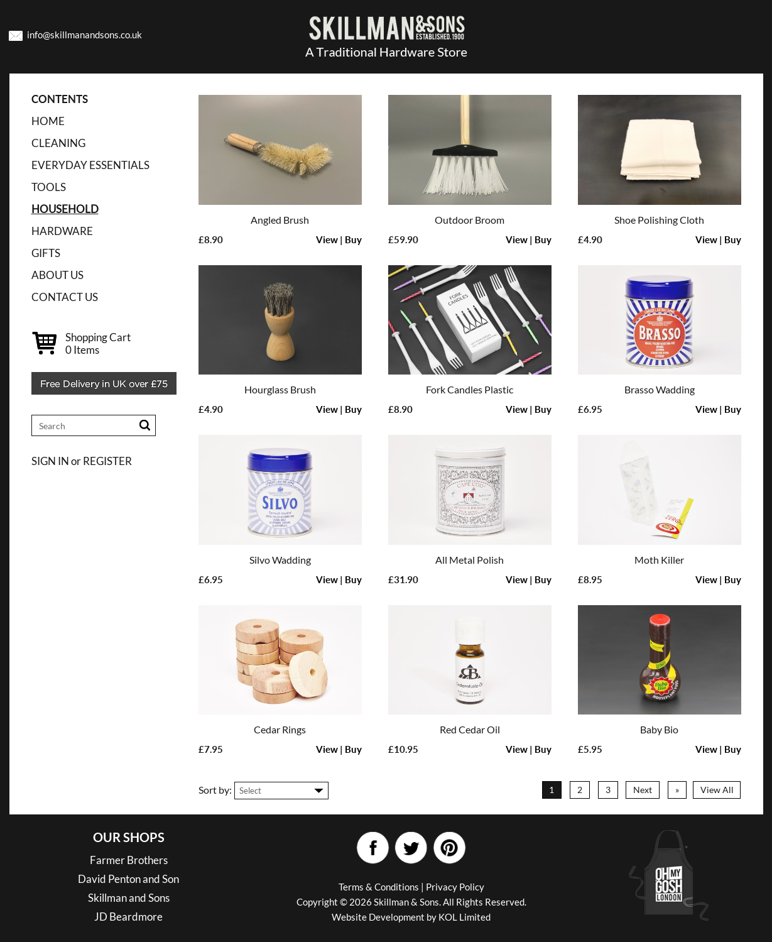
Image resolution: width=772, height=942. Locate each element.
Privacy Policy (455, 886)
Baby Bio (659, 729)
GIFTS (45, 253)
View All (717, 789)
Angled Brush (280, 220)
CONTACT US (64, 297)
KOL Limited (464, 917)
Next (642, 789)
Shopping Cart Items (98, 343)
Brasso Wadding (659, 389)
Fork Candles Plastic (469, 389)
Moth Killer (659, 560)
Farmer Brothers (129, 860)
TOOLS (48, 187)
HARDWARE (62, 231)
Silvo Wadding (280, 560)
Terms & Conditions (379, 886)
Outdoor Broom (469, 220)
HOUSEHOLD (65, 209)
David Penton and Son (128, 878)
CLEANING (58, 143)
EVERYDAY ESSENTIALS (90, 165)
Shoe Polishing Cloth (659, 220)
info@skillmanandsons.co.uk (84, 34)
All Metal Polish (469, 560)
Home (48, 121)
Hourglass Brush (280, 389)
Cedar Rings (280, 729)
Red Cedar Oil (470, 729)
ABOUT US (57, 275)
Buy (353, 239)
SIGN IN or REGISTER (81, 461)
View (327, 239)
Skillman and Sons (129, 897)
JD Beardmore (128, 916)
